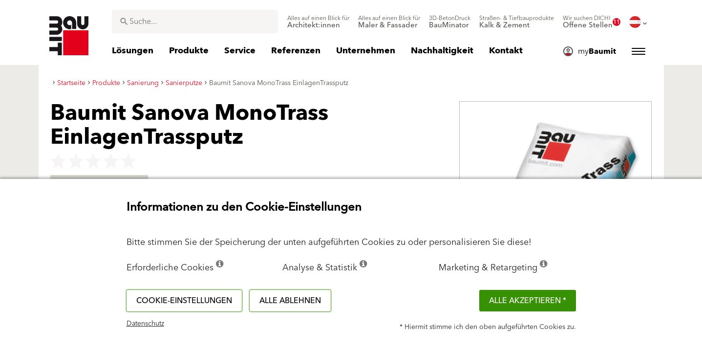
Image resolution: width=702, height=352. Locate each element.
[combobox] (195, 21)
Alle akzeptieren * (527, 301)
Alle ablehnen (290, 301)
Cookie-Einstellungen (184, 301)
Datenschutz (145, 324)
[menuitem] (318, 22)
